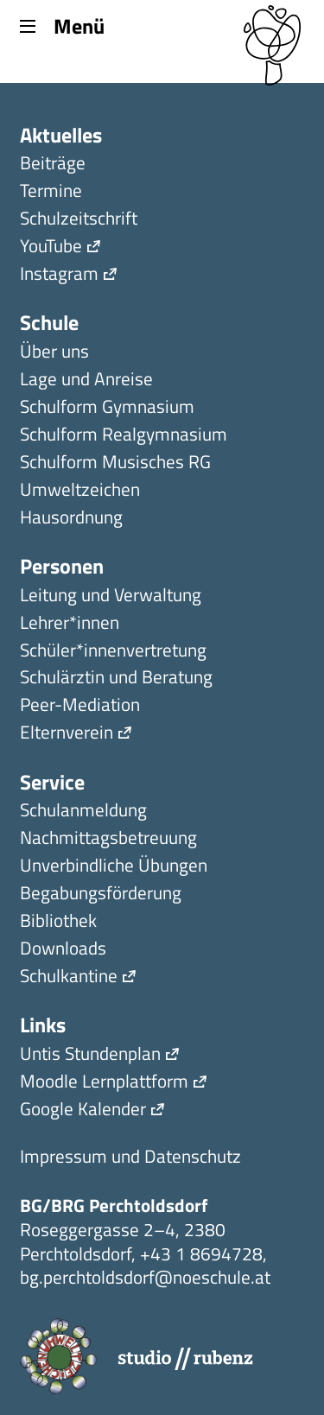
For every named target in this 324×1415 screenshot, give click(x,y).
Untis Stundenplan (90, 1055)
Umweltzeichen (80, 491)
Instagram (59, 275)
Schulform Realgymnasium (123, 435)
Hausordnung (71, 518)
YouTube (51, 247)
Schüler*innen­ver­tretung (113, 651)
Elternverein (66, 734)
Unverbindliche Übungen (113, 867)
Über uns (54, 353)
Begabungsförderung (100, 894)
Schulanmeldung (83, 811)
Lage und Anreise (86, 380)
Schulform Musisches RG (115, 463)
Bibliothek (58, 922)
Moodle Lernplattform (104, 1083)
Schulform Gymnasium (107, 408)
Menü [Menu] (62, 25)
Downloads (63, 949)
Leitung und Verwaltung (110, 596)
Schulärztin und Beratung (116, 678)
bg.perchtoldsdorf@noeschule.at (145, 1277)
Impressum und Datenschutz (130, 1158)
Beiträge (53, 164)
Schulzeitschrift (78, 220)
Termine (51, 192)
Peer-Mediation (80, 706)
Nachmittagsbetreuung (108, 839)
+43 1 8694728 (201, 1253)
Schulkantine (69, 977)
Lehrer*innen (69, 624)
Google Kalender (83, 1110)
